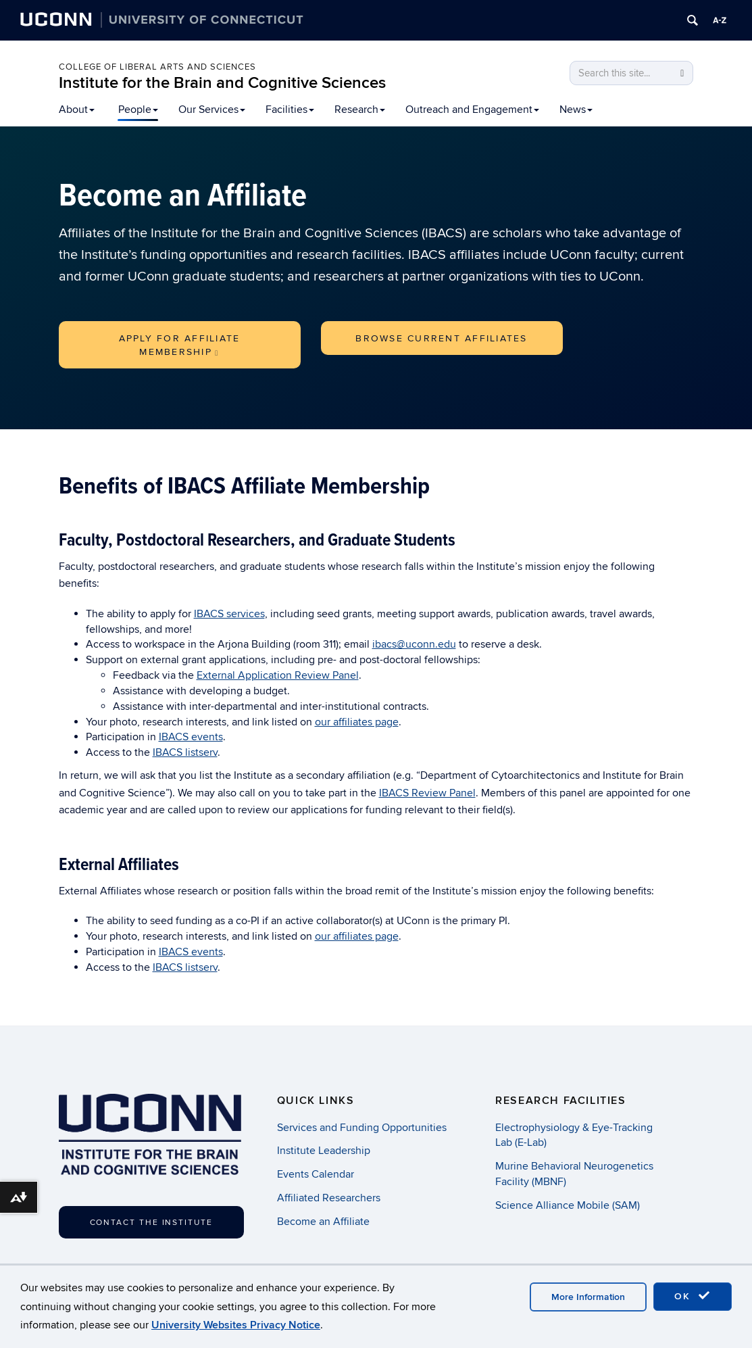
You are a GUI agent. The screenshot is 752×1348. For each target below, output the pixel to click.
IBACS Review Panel (427, 793)
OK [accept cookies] (692, 1296)
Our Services (211, 109)
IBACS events (191, 737)
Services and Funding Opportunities (362, 1127)
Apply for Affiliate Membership (180, 345)
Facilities (290, 109)
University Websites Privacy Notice (235, 1325)
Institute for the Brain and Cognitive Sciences (222, 83)
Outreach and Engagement (472, 109)
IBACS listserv (185, 752)
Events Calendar (315, 1174)
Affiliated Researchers (328, 1198)
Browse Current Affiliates (441, 338)
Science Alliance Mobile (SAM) (567, 1205)
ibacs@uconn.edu (414, 644)
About (77, 109)
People (138, 109)
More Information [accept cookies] (588, 1297)
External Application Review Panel (278, 675)
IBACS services (229, 614)
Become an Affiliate (323, 1221)
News (576, 109)
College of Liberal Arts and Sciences (157, 67)
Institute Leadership (323, 1150)
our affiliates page (357, 722)
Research (359, 109)
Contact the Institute (151, 1223)
